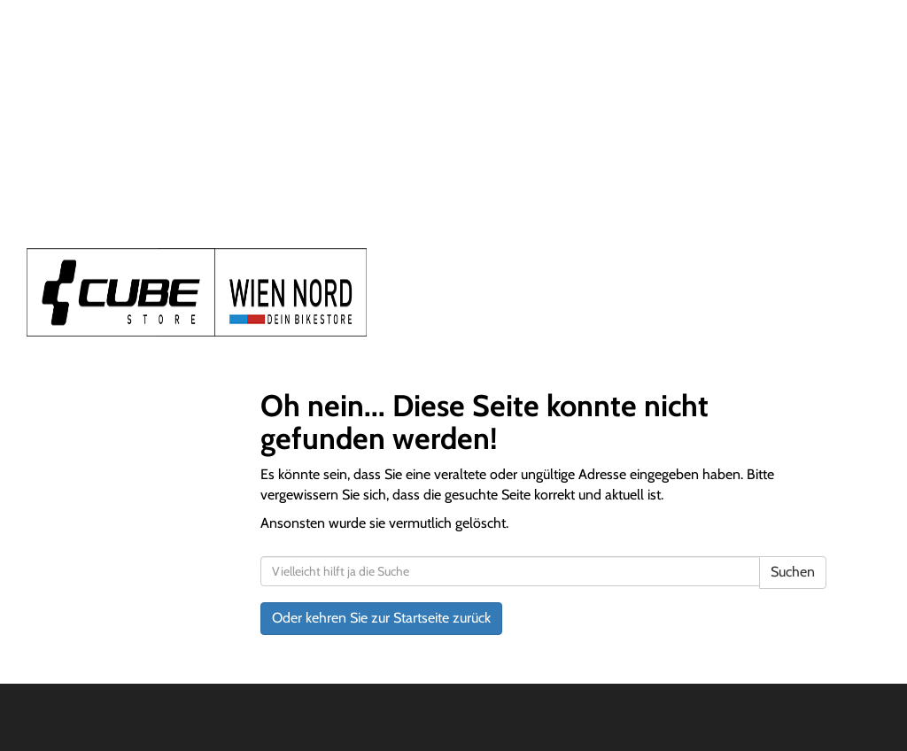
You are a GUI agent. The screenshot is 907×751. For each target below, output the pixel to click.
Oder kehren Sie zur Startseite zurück (381, 617)
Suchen (793, 571)
